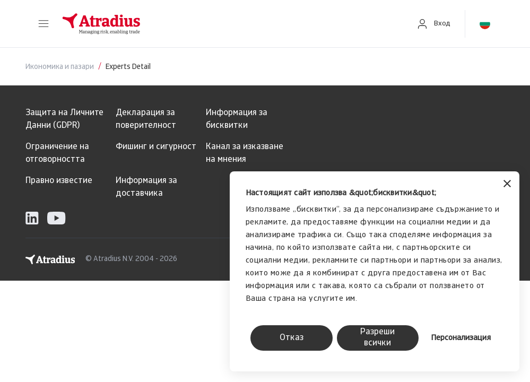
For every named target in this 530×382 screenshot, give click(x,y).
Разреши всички (377, 338)
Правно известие (58, 181)
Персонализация (461, 338)
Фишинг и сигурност (156, 147)
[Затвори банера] (507, 185)
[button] (43, 24)
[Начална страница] (228, 23)
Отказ (291, 338)
